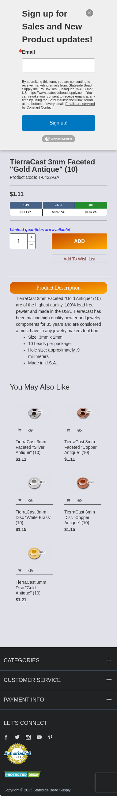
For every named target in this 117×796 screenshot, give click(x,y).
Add (79, 241)
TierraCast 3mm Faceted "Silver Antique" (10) (31, 447)
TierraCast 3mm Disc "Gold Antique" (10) (31, 587)
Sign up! (59, 122)
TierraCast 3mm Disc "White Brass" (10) (33, 517)
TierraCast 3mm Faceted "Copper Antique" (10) (80, 447)
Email (28, 52)
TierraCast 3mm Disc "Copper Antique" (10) (79, 517)
